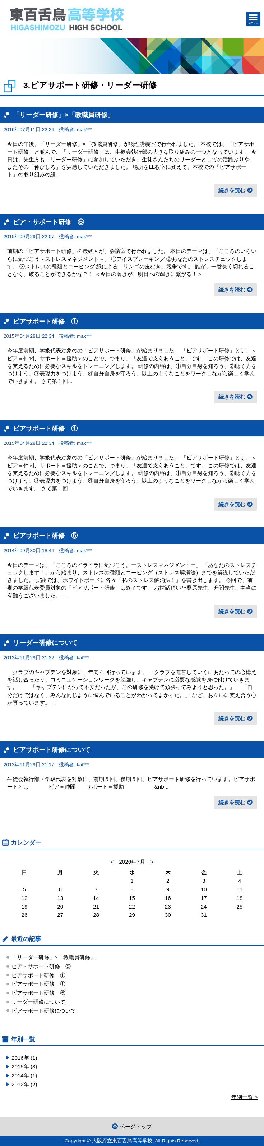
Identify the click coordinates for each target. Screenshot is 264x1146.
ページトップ (136, 1126)
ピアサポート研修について (52, 749)
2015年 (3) (24, 1066)
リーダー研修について (45, 642)
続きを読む (231, 190)
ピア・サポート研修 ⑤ (48, 222)
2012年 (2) (24, 1084)
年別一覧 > (244, 1097)
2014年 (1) (24, 1075)
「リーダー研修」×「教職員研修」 (63, 115)
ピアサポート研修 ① (45, 321)
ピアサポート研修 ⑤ (45, 535)
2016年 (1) (24, 1058)
